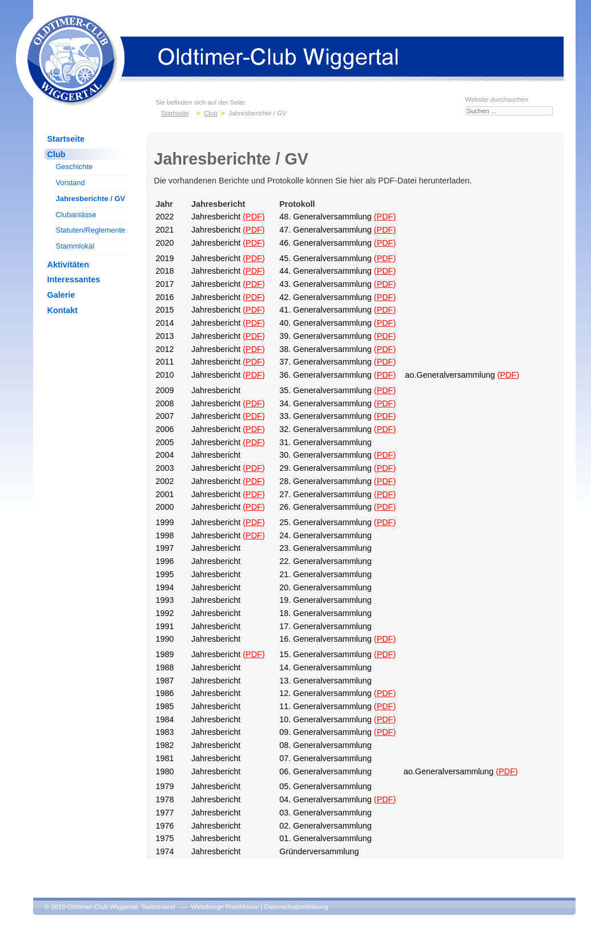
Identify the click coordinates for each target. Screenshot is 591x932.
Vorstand (70, 182)
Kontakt (62, 310)
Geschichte (74, 166)
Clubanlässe (76, 214)
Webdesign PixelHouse (225, 906)
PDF (254, 242)
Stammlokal (75, 246)
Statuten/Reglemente (91, 230)
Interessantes (73, 279)
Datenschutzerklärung (296, 906)
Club (56, 154)
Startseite (66, 138)
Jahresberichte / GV (91, 198)
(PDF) (253, 216)
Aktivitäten (68, 264)
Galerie (61, 294)
